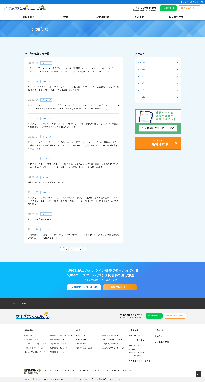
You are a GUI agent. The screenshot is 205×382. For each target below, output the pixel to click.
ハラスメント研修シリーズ (33, 348)
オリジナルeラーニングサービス (113, 339)
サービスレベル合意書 (136, 353)
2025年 (158, 63)
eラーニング (80, 335)
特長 (65, 17)
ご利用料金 (102, 17)
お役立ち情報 (176, 17)
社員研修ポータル (82, 344)
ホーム (14, 303)
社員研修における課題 (84, 348)
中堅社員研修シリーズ (58, 344)
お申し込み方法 (134, 335)
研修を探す (28, 17)
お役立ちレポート (120, 287)
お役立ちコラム (134, 345)
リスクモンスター (51, 370)
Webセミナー (81, 339)
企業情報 (159, 330)
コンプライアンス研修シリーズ (35, 344)
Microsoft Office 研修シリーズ (34, 352)
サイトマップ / (183, 2)
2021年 (158, 90)
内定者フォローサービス (111, 344)
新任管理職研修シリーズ (58, 348)
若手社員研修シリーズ (58, 339)
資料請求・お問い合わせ (84, 287)
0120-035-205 (146, 7)
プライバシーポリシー (82, 379)
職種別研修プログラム (32, 339)
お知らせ (24, 303)
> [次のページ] (85, 249)
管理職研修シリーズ (57, 352)
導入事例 (139, 17)
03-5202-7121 (138, 10)
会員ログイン (197, 2)
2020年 (158, 97)
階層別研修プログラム (32, 335)
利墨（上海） (128, 370)
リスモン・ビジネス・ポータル (76, 370)
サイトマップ (115, 379)
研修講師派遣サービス (110, 335)
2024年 (158, 70)
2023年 (158, 76)
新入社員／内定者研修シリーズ (61, 335)
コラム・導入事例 (137, 340)
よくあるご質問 (162, 342)
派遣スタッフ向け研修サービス (113, 348)
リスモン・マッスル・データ (105, 370)
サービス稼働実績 (135, 356)
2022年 (158, 83)
